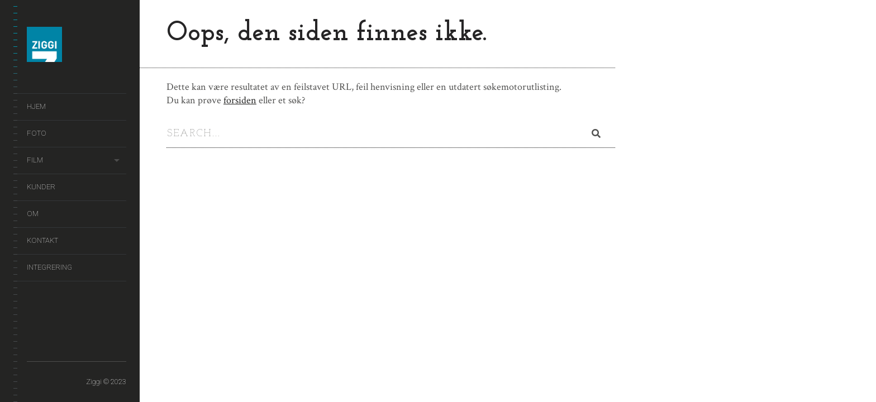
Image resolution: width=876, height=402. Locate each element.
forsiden (239, 100)
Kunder (41, 187)
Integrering (49, 267)
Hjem (36, 106)
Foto (36, 133)
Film (35, 160)
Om (33, 213)
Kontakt (42, 240)
